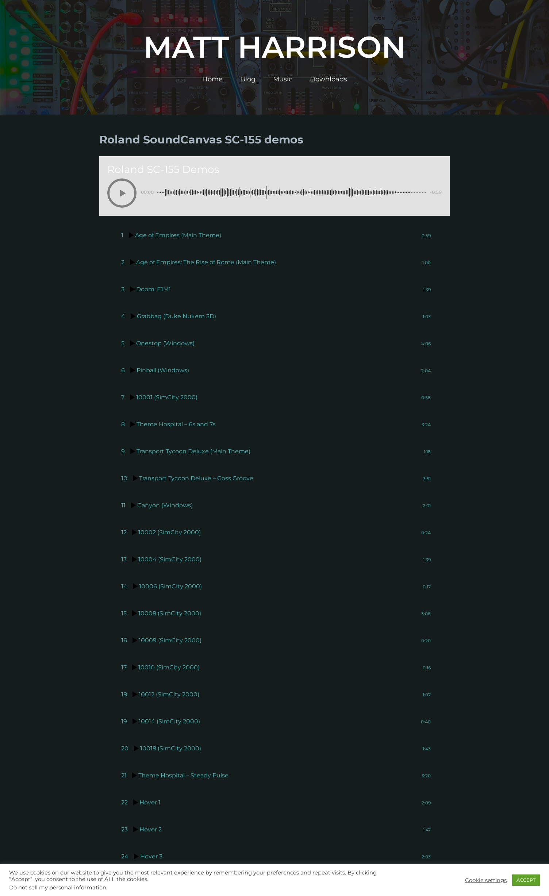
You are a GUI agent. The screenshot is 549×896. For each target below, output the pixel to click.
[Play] (122, 193)
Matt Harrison (274, 47)
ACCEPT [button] (526, 880)
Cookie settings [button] (486, 880)
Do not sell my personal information (57, 887)
